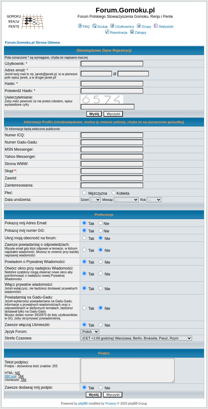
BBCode (10, 376)
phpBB (83, 403)
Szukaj (100, 26)
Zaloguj (138, 32)
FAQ (84, 26)
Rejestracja (116, 32)
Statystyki (163, 26)
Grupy (144, 26)
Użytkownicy (122, 26)
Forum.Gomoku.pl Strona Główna (32, 42)
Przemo (110, 403)
